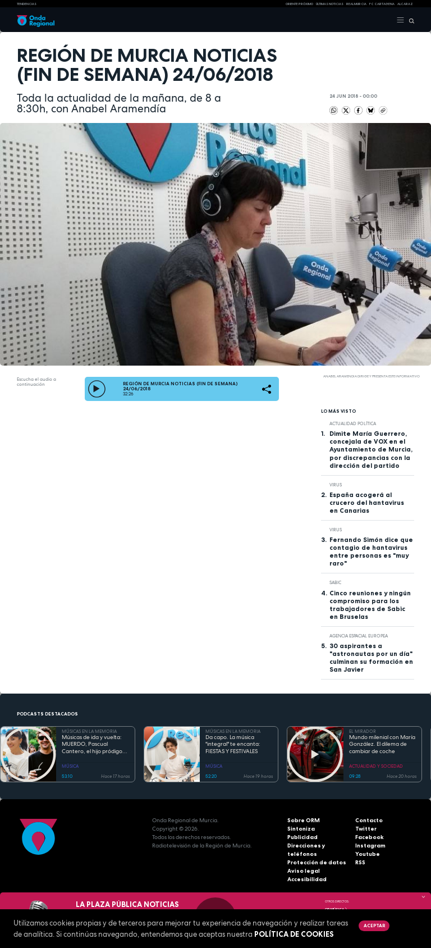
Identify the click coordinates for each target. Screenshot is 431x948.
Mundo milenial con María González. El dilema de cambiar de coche (382, 744)
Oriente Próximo (299, 4)
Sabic (335, 582)
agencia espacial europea (358, 636)
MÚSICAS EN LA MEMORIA (89, 731)
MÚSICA (70, 766)
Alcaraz (405, 4)
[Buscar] (409, 20)
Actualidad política (352, 423)
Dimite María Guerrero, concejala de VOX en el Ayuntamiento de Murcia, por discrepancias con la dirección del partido (370, 449)
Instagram (370, 845)
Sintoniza (301, 828)
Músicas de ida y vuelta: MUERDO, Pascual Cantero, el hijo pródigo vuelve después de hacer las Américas (93, 744)
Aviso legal (303, 870)
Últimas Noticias (329, 4)
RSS (360, 862)
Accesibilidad (307, 879)
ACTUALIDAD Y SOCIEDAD (376, 766)
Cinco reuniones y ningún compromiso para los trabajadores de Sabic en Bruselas (370, 605)
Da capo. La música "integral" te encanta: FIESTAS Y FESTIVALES (232, 744)
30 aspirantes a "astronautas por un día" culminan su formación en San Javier (371, 657)
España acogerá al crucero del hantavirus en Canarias (366, 502)
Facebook (369, 837)
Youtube (367, 854)
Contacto (369, 820)
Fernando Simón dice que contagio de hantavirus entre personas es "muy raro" (371, 551)
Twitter (366, 828)
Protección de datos (316, 862)
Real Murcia (356, 4)
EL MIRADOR (362, 731)
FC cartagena (382, 4)
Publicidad (302, 837)
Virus (335, 484)
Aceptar (374, 925)
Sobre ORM (303, 820)
